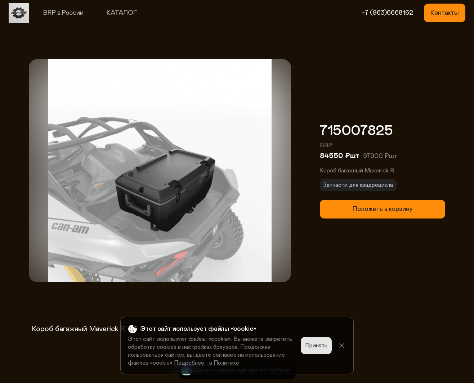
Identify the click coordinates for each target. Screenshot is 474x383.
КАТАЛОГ (122, 13)
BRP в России (63, 13)
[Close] (342, 345)
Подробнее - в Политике (206, 363)
